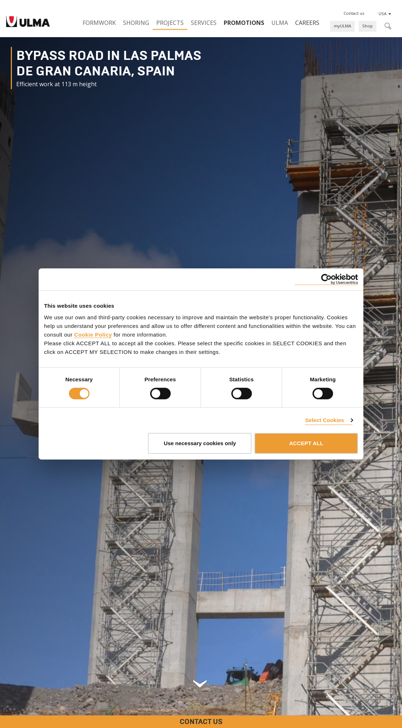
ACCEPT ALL (306, 443)
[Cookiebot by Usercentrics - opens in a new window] (326, 279)
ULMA (279, 23)
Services (204, 23)
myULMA (342, 25)
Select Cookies (324, 420)
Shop (367, 25)
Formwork (99, 23)
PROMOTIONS (244, 23)
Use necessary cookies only (200, 443)
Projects (170, 23)
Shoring (136, 23)
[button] (354, 13)
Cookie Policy (93, 334)
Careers (307, 23)
